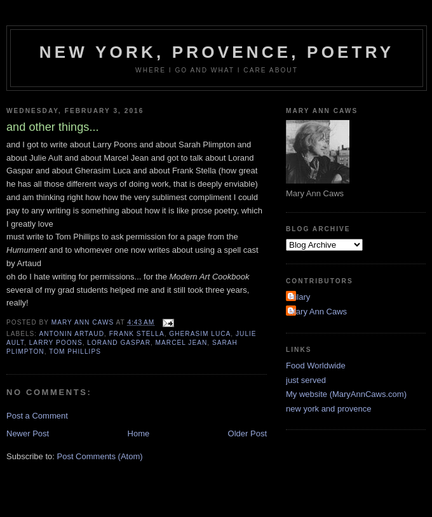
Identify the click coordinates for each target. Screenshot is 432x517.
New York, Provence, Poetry (217, 52)
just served (306, 380)
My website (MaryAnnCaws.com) (346, 394)
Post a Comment (37, 415)
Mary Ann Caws (318, 311)
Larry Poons (56, 342)
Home (139, 433)
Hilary (299, 297)
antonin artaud (71, 333)
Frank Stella (137, 333)
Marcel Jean (182, 342)
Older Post (247, 433)
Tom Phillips (75, 351)
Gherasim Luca (200, 333)
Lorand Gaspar (119, 342)
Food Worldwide (316, 365)
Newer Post (27, 433)
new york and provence (328, 408)
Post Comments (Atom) (100, 456)
